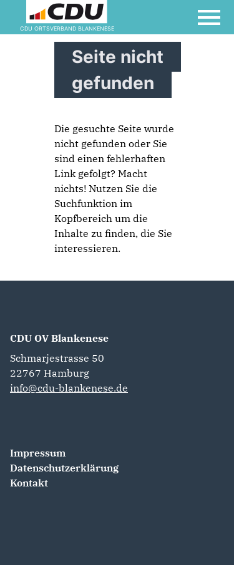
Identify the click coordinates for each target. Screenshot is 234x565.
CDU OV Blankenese (59, 338)
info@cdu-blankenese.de (69, 388)
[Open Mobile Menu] (209, 17)
